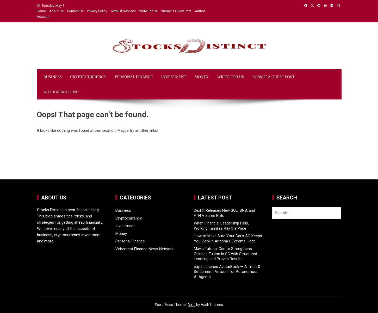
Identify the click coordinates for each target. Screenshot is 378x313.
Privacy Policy (97, 11)
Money (202, 77)
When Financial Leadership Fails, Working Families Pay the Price (221, 226)
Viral (191, 305)
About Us (56, 11)
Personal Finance (134, 77)
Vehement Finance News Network (144, 249)
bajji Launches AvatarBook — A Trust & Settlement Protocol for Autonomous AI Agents (227, 271)
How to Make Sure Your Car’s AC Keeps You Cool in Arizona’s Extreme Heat (228, 238)
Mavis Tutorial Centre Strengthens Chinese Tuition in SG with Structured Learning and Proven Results (225, 253)
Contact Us (75, 11)
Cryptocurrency (88, 77)
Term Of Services (123, 11)
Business (53, 77)
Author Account (61, 92)
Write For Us (148, 11)
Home (41, 11)
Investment (173, 77)
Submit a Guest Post (176, 11)
